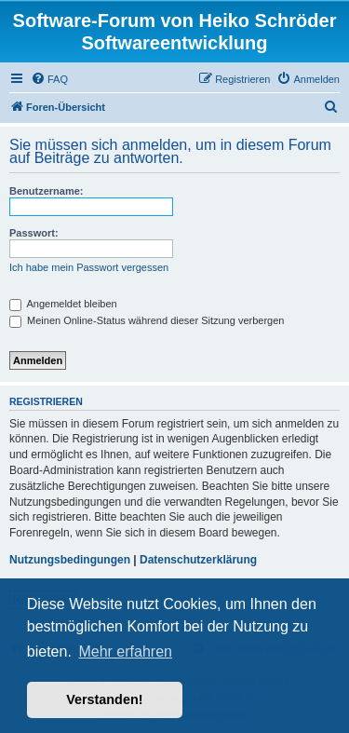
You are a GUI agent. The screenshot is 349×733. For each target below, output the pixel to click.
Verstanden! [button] (104, 699)
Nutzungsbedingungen (69, 559)
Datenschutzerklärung (198, 559)
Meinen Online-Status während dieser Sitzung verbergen (146, 320)
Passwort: (34, 232)
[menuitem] (49, 79)
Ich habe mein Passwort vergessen (88, 267)
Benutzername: (46, 191)
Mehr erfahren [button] (125, 651)
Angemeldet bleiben (63, 303)
